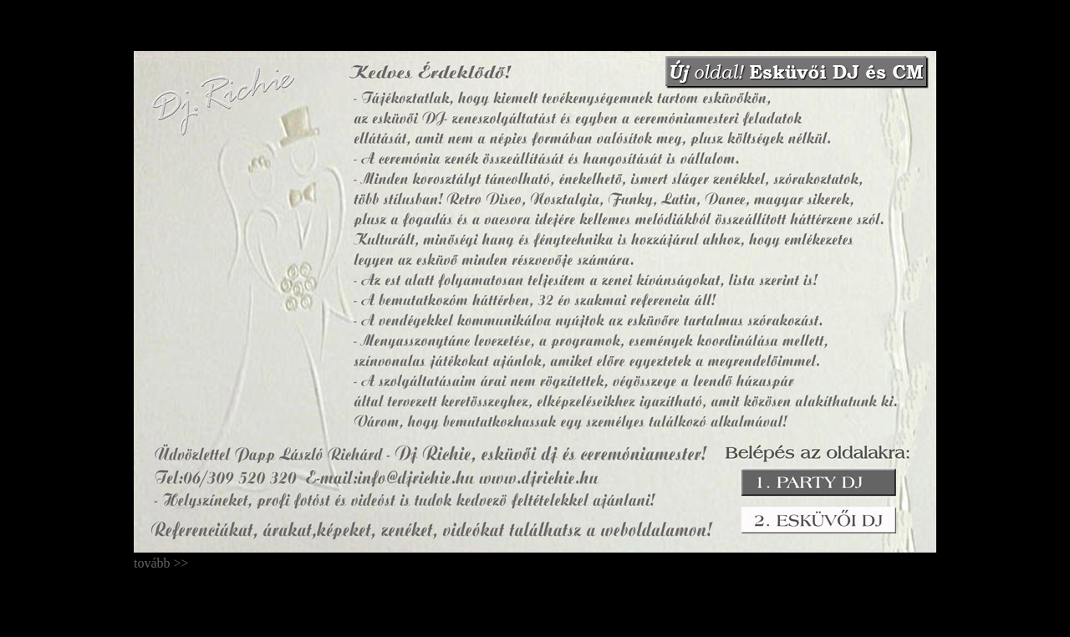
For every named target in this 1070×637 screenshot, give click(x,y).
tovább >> (161, 545)
